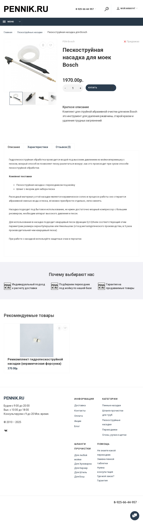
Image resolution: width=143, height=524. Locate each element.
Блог (77, 435)
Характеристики (38, 149)
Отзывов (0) (63, 149)
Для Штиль (80, 481)
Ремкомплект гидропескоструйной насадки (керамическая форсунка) (35, 371)
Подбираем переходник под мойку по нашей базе (71, 295)
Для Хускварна (83, 472)
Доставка (80, 414)
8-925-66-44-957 (80, 9)
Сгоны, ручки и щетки (114, 444)
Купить (101, 90)
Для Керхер (81, 477)
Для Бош (79, 485)
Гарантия (102, 489)
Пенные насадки (111, 414)
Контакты (80, 419)
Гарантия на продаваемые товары (116, 295)
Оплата (78, 425)
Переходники (109, 438)
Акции (77, 430)
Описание (14, 149)
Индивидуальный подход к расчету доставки (24, 295)
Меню (8, 24)
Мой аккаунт (126, 9)
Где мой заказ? (105, 485)
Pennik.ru (14, 407)
